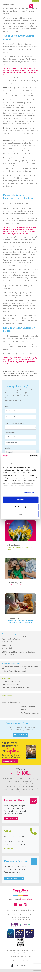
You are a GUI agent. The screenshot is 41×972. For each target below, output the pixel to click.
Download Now (9, 761)
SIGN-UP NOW (20, 735)
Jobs (8, 910)
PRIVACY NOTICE (26, 957)
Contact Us (15, 910)
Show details (29, 493)
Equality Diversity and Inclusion (20, 919)
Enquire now (11, 818)
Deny (20, 514)
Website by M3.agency (20, 965)
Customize (20, 507)
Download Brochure (14, 878)
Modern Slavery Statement (20, 917)
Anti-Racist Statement (30, 915)
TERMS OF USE (14, 957)
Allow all (20, 500)
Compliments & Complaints (12, 915)
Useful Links (20, 912)
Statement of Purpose (27, 910)
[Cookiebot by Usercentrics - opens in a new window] (29, 456)
